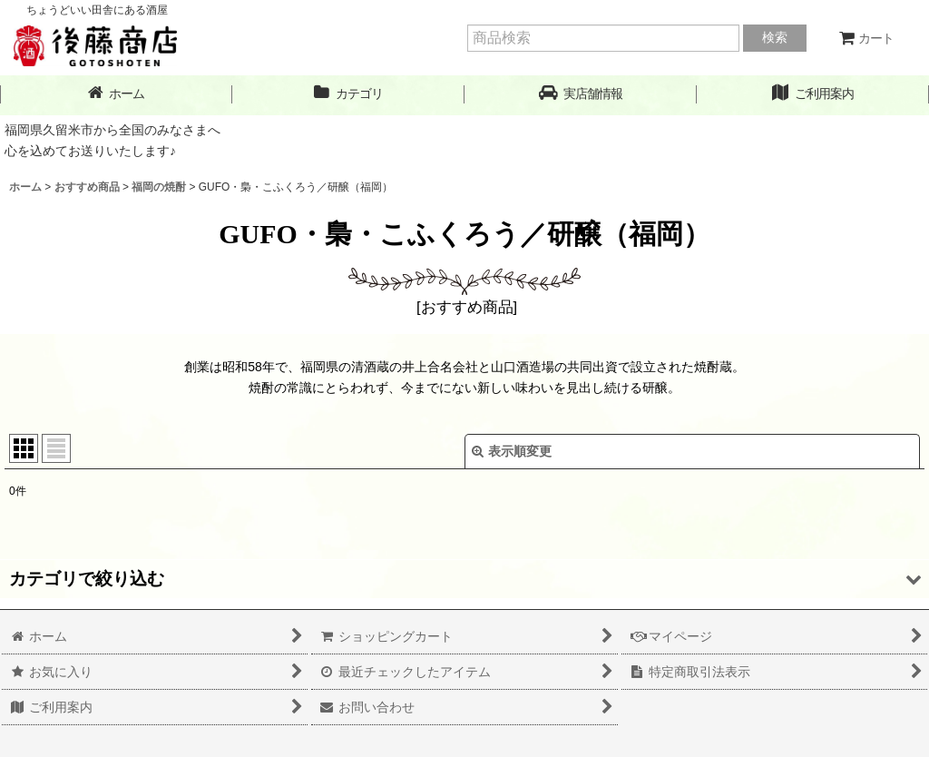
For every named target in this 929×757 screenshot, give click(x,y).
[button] (580, 94)
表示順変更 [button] (512, 451)
